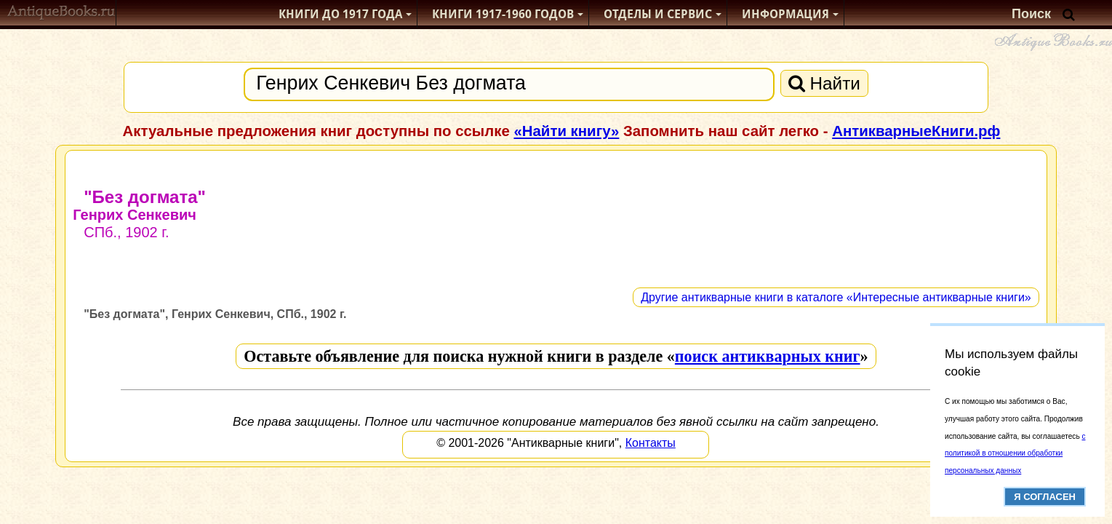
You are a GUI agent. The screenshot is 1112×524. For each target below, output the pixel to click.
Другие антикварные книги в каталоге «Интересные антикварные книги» (836, 297)
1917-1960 (503, 14)
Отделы (658, 14)
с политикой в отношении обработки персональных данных (1015, 453)
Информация (785, 14)
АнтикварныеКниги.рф (916, 131)
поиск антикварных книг (767, 356)
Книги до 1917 (340, 14)
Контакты (650, 443)
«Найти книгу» (566, 131)
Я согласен (1045, 496)
